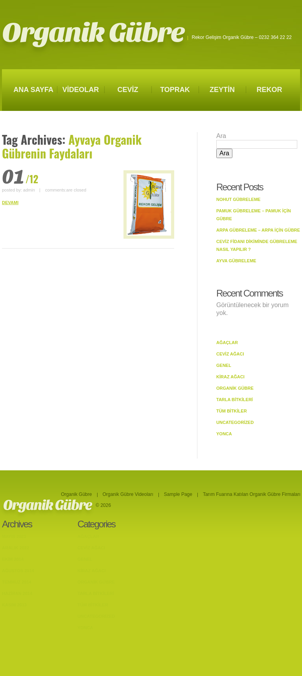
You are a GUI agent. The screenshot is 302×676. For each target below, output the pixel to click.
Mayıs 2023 (14, 536)
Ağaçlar (227, 342)
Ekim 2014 (13, 559)
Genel (223, 365)
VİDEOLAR (80, 90)
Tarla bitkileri (234, 399)
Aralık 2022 (15, 547)
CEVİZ (127, 90)
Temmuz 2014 (16, 582)
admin (29, 190)
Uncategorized (235, 422)
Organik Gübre (93, 33)
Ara (221, 136)
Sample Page (178, 494)
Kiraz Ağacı (230, 376)
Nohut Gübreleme (238, 199)
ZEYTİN (222, 90)
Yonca (224, 433)
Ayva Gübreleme (236, 260)
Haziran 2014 (17, 593)
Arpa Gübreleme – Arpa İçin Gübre (258, 230)
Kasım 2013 (14, 604)
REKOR (269, 90)
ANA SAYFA (33, 90)
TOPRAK (175, 90)
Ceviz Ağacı (230, 354)
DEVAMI (10, 202)
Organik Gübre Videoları (128, 494)
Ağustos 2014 (18, 570)
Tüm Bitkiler (231, 411)
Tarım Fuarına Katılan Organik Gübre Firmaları (251, 494)
